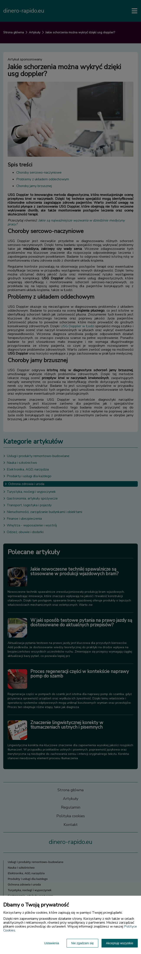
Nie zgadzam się (82, 943)
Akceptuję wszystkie (119, 943)
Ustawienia (51, 943)
